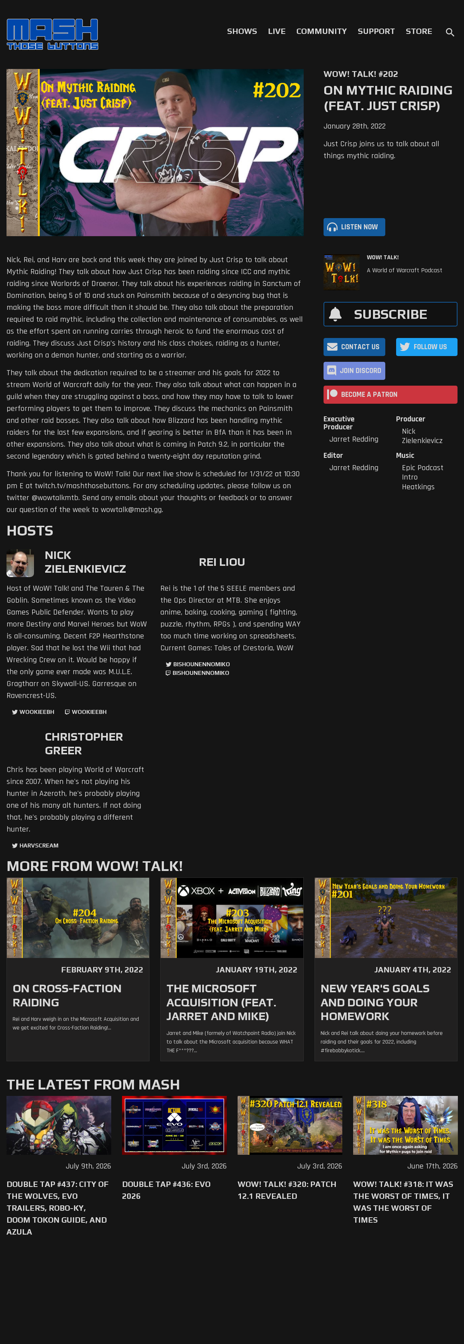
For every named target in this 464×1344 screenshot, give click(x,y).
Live (277, 31)
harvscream (38, 845)
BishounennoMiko (201, 664)
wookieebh (89, 711)
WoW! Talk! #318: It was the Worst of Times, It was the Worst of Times (403, 1201)
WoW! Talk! (383, 257)
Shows (242, 31)
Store (419, 31)
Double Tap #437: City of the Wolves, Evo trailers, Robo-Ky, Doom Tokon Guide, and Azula (57, 1207)
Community (321, 31)
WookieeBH (36, 711)
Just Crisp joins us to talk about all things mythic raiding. (381, 150)
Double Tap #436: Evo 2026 (166, 1190)
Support (376, 31)
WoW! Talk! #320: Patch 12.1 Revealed (287, 1190)
